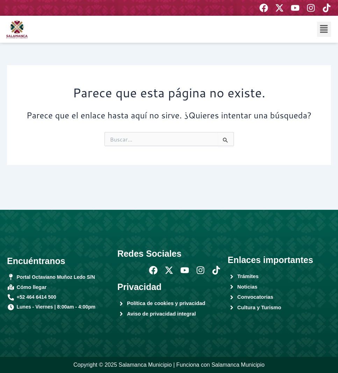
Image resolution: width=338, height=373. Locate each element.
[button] (324, 29)
